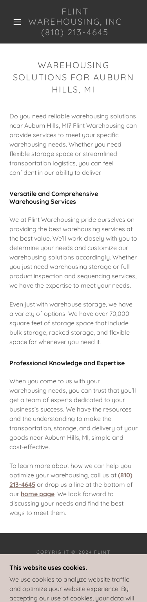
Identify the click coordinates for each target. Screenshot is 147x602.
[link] (75, 21)
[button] (17, 22)
